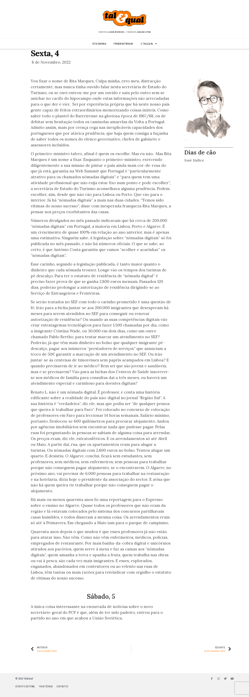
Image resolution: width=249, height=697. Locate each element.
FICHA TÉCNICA (45, 686)
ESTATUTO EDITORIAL (25, 686)
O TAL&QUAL (149, 44)
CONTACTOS (62, 686)
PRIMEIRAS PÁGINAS (123, 43)
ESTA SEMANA (99, 43)
